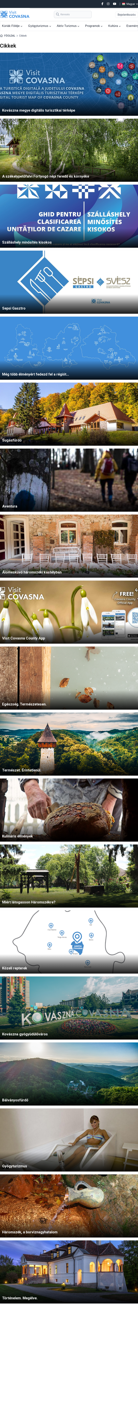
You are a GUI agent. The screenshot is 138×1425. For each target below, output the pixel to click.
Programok (94, 25)
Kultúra (114, 25)
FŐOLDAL (9, 35)
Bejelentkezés (127, 14)
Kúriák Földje (12, 25)
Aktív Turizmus (68, 25)
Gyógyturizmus (39, 25)
